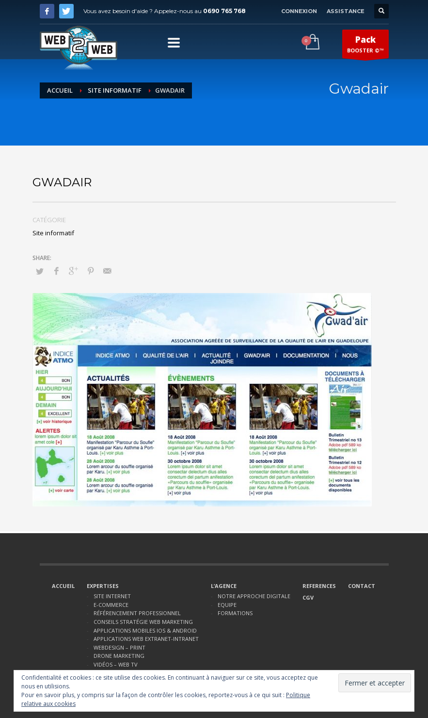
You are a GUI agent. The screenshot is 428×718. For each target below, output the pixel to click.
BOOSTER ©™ (365, 46)
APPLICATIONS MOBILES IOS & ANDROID (145, 630)
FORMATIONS (235, 613)
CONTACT (361, 585)
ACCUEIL (63, 585)
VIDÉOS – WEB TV (116, 664)
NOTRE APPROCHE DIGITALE (254, 596)
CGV (308, 597)
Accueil (60, 90)
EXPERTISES (103, 585)
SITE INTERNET (112, 596)
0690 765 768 (224, 11)
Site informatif (115, 90)
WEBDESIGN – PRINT (119, 647)
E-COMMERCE (111, 604)
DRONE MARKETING (119, 655)
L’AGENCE (224, 585)
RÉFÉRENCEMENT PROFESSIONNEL (137, 613)
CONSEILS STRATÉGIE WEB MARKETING (143, 621)
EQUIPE (227, 604)
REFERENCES (319, 585)
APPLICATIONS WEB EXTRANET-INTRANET (146, 638)
